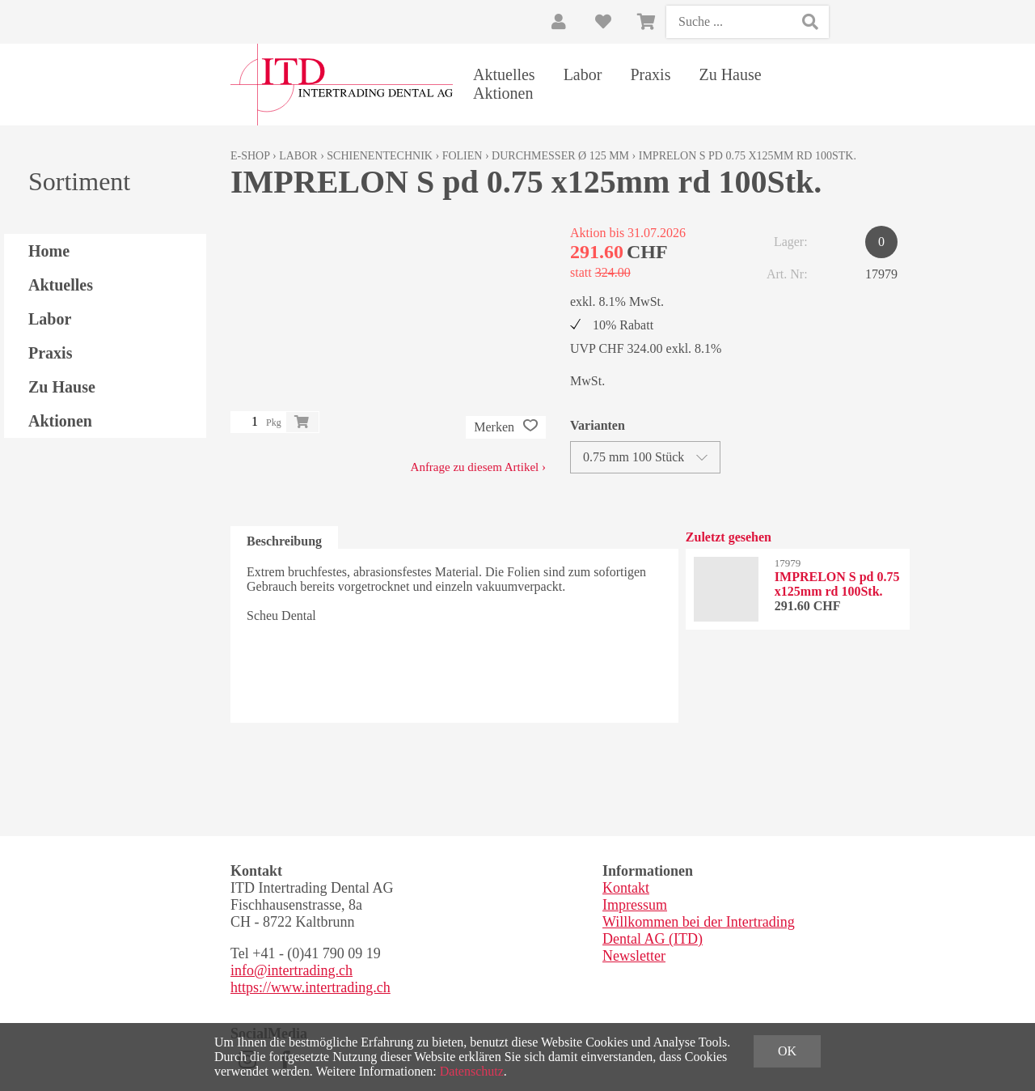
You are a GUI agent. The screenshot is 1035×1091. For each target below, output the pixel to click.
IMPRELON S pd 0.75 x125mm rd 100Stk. (747, 156)
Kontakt (625, 888)
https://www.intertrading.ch (310, 987)
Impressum (634, 905)
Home (49, 251)
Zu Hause (730, 74)
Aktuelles (504, 74)
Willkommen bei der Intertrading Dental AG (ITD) (698, 930)
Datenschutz (472, 1071)
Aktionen (503, 93)
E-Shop (250, 156)
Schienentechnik (380, 156)
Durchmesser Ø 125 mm (560, 156)
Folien (462, 156)
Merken (506, 427)
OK (787, 1051)
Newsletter (633, 956)
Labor (583, 74)
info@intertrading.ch (291, 970)
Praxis (650, 74)
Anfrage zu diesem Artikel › (478, 467)
